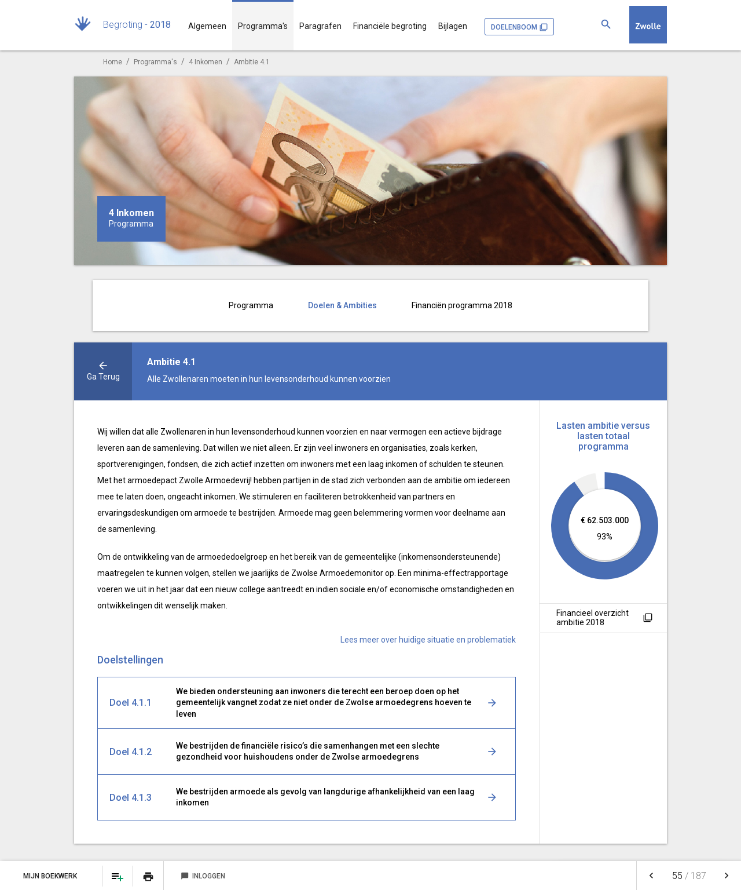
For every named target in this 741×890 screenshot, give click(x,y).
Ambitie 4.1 (252, 62)
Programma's (263, 26)
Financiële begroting (390, 26)
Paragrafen (320, 26)
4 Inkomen (205, 62)
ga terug (103, 376)
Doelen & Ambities (342, 305)
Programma (251, 305)
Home (112, 62)
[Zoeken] (606, 24)
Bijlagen (452, 26)
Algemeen (207, 26)
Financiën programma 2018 (462, 305)
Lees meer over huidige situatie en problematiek (428, 639)
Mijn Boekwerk (51, 876)
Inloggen (203, 876)
